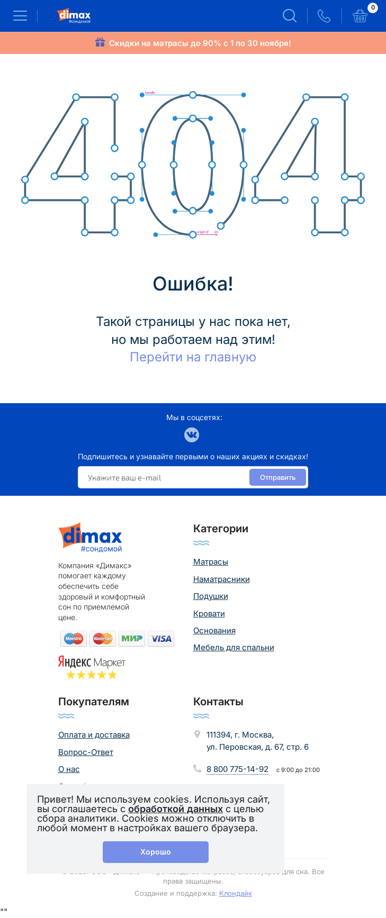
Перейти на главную (193, 357)
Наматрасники (221, 579)
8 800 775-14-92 (237, 769)
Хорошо (155, 851)
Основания (214, 630)
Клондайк (235, 893)
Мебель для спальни (233, 647)
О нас (69, 769)
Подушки (210, 596)
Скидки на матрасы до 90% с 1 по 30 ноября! (200, 43)
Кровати (209, 613)
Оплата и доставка (94, 735)
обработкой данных (175, 808)
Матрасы (210, 562)
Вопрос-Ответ (85, 752)
